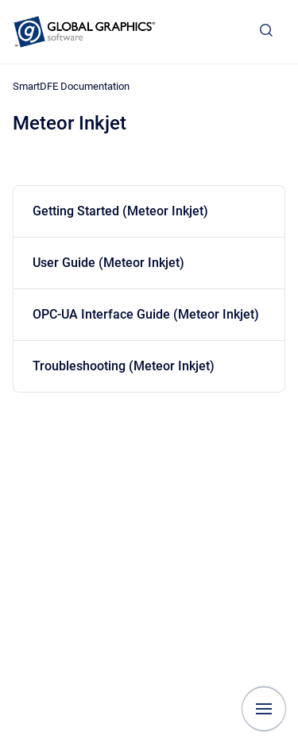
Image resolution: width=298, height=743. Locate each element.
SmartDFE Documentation (71, 86)
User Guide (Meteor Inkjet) (108, 262)
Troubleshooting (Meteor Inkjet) (124, 365)
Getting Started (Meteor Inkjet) (120, 211)
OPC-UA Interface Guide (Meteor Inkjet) (146, 314)
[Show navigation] (263, 708)
